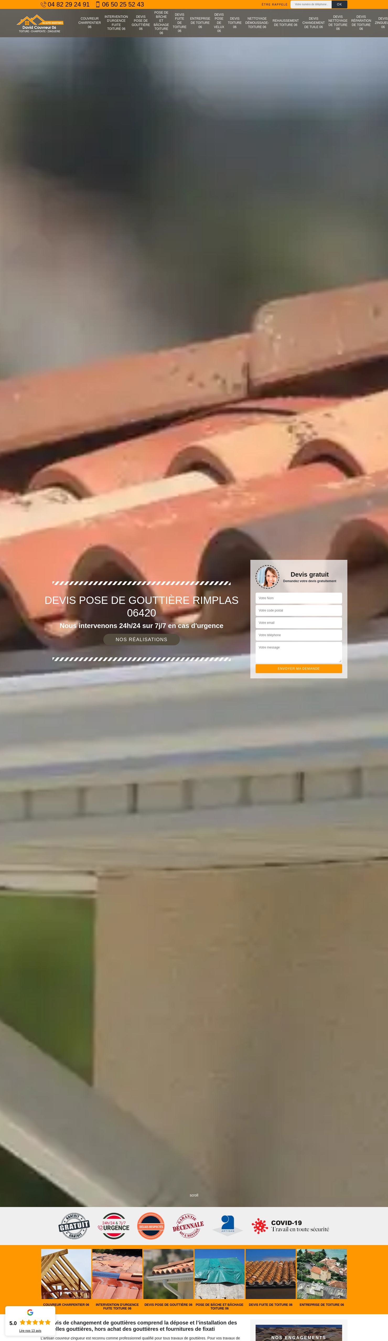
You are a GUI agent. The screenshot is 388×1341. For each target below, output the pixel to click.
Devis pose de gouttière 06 (141, 23)
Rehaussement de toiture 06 (286, 23)
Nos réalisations (142, 639)
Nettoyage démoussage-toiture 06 (257, 23)
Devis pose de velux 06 (219, 23)
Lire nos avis (30, 1331)
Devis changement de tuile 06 (314, 23)
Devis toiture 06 (234, 23)
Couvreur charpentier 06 (89, 23)
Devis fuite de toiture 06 (179, 23)
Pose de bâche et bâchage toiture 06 (161, 23)
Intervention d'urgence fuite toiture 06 (116, 23)
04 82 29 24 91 (65, 4)
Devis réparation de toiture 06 (361, 23)
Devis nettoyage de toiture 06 (338, 23)
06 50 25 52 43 (119, 4)
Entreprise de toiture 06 (200, 23)
